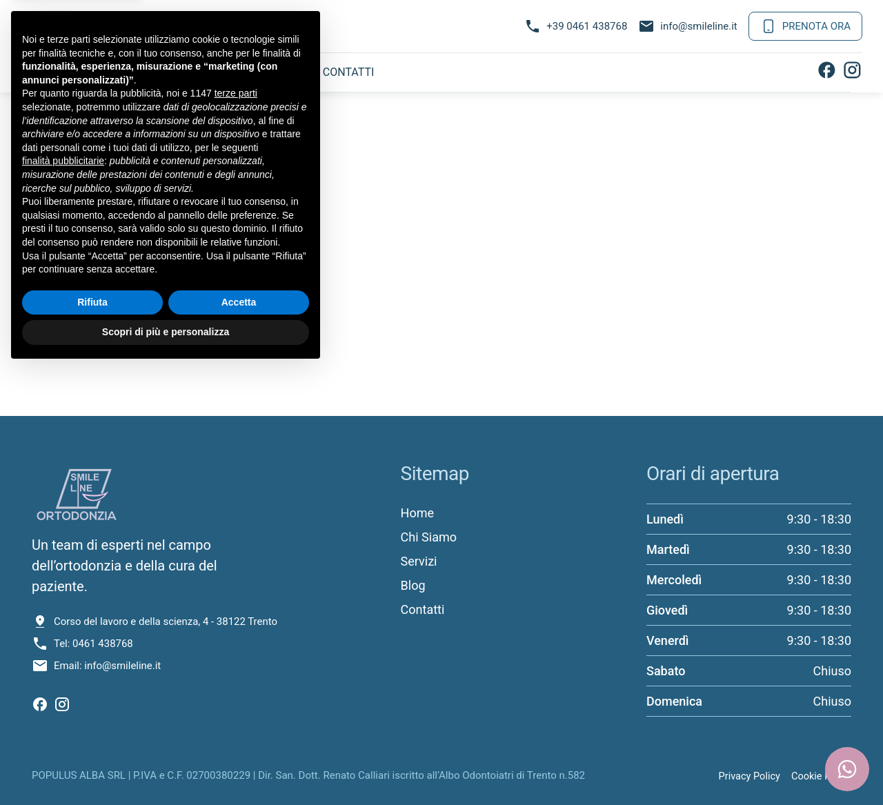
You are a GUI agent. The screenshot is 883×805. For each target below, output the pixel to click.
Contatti (349, 72)
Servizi (209, 72)
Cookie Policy (820, 774)
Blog (276, 72)
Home (52, 72)
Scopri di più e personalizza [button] (165, 767)
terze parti (236, 529)
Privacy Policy (746, 774)
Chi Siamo (129, 72)
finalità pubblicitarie (63, 596)
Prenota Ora (805, 26)
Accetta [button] (239, 737)
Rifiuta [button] (92, 737)
